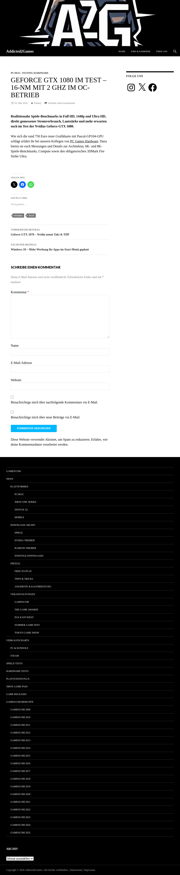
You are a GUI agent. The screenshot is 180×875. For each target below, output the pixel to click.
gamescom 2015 (20, 755)
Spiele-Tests (14, 663)
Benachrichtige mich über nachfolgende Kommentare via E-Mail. (54, 402)
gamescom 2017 (20, 771)
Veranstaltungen (22, 594)
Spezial (15, 563)
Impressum (89, 870)
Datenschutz (76, 870)
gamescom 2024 (20, 824)
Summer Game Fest (27, 625)
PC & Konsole (19, 648)
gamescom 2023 (20, 817)
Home (121, 51)
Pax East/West (24, 617)
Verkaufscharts (17, 640)
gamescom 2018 (20, 778)
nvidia (18, 215)
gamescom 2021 (20, 801)
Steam (14, 655)
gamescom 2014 (20, 748)
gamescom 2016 (20, 763)
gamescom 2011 (20, 724)
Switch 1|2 (21, 509)
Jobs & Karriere (140, 51)
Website (16, 380)
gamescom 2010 (20, 717)
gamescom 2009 (20, 709)
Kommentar (20, 292)
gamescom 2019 (20, 786)
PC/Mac (16, 72)
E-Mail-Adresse (21, 363)
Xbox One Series (25, 501)
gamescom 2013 (20, 740)
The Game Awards (26, 609)
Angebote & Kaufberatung (33, 586)
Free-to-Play (23, 571)
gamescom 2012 (20, 732)
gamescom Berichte (19, 701)
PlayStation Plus (18, 678)
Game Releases (16, 694)
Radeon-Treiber (25, 548)
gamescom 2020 (20, 794)
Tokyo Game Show (27, 632)
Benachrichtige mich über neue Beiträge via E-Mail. (45, 417)
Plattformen (19, 486)
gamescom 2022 (20, 809)
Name (15, 345)
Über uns (161, 51)
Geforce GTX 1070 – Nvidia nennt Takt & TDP (60, 231)
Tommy (37, 103)
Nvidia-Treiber (25, 540)
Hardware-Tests (17, 671)
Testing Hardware (35, 72)
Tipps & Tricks (24, 578)
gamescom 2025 (20, 832)
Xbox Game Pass (17, 686)
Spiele (19, 532)
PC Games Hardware (84, 141)
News (9, 478)
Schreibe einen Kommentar (61, 103)
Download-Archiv (23, 525)
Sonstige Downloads (29, 555)
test (31, 215)
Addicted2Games (20, 51)
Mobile (19, 517)
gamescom (13, 471)
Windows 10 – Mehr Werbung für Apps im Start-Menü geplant (60, 246)
